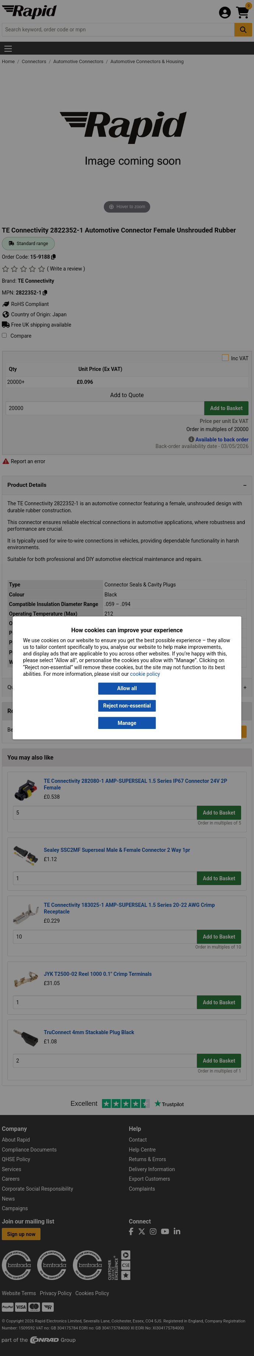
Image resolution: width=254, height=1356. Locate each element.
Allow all (127, 689)
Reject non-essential (127, 706)
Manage (127, 723)
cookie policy (145, 674)
